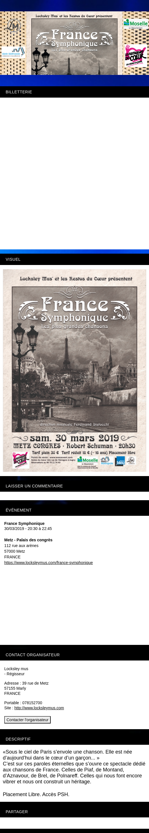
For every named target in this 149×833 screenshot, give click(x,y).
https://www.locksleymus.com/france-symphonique (48, 562)
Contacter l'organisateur (27, 720)
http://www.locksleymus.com (39, 708)
